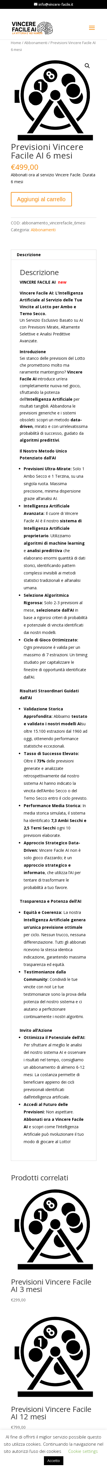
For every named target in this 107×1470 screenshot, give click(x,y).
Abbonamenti (35, 42)
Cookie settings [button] (83, 1451)
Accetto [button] (53, 1460)
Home (16, 42)
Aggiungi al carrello (41, 199)
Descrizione (29, 254)
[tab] (54, 255)
